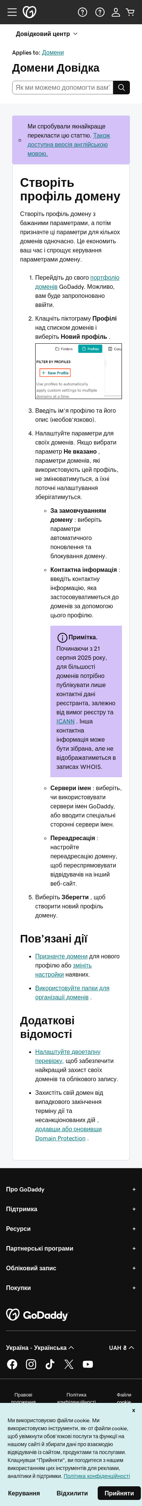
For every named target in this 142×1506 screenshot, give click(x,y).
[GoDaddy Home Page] (37, 1315)
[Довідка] (81, 12)
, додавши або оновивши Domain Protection (68, 1129)
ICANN (65, 721)
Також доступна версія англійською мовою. (69, 144)
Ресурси (18, 1229)
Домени (53, 52)
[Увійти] (116, 12)
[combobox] (63, 87)
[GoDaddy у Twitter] (69, 1368)
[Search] (121, 87)
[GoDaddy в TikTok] (50, 1368)
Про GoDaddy (25, 1189)
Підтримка (21, 1209)
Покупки (18, 1288)
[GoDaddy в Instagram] (31, 1368)
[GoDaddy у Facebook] (12, 1368)
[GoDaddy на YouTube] (88, 1368)
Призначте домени (61, 956)
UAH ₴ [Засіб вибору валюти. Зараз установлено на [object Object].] (122, 1347)
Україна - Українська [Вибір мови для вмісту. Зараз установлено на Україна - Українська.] (41, 1347)
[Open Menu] (9, 12)
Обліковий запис (31, 1268)
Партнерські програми (39, 1248)
